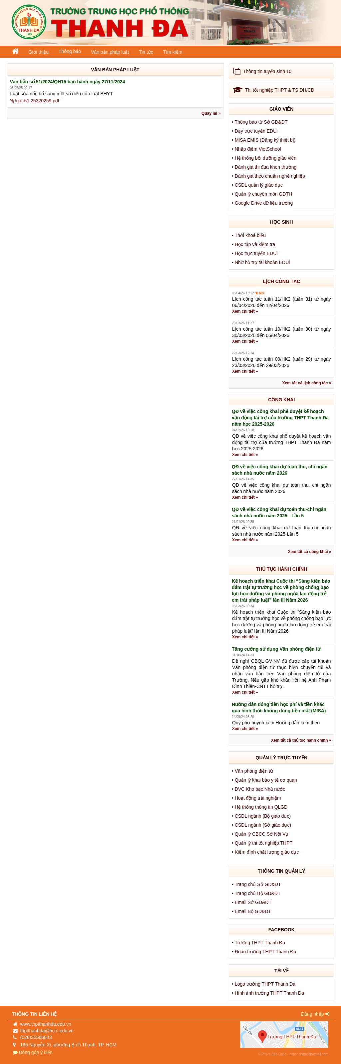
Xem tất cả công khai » (309, 551)
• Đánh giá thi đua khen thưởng (265, 167)
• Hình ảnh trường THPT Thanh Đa (268, 993)
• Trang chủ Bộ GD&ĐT (257, 893)
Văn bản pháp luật (110, 52)
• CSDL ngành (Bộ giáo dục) (262, 816)
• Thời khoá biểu (249, 235)
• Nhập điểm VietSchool (257, 149)
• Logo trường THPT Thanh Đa (264, 984)
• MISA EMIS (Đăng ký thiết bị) (264, 140)
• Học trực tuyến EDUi (255, 253)
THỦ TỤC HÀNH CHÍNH (281, 569)
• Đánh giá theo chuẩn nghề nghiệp (269, 176)
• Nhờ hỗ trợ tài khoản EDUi (261, 262)
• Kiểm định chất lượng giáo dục (266, 852)
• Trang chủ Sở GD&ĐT (257, 884)
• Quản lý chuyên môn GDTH (262, 194)
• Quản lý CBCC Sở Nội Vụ (261, 834)
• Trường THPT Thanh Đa (259, 942)
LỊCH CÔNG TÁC (281, 281)
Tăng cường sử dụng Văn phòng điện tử (276, 649)
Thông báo (70, 51)
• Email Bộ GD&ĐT (252, 911)
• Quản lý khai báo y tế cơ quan (265, 780)
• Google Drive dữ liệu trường (263, 203)
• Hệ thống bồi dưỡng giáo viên (265, 158)
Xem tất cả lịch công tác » (306, 383)
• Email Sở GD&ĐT (252, 902)
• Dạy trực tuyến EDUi (255, 131)
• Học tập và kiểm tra (254, 244)
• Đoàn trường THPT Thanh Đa (264, 951)
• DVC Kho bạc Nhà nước (259, 789)
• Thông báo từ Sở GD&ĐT (260, 122)
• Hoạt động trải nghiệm (257, 798)
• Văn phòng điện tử (253, 771)
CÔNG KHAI (281, 399)
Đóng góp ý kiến (33, 1052)
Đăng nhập (315, 1014)
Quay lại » (210, 113)
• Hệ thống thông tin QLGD (260, 807)
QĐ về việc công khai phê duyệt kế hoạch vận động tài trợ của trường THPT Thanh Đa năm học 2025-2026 (280, 418)
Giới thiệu (39, 52)
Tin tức (146, 52)
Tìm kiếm (172, 52)
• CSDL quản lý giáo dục (258, 185)
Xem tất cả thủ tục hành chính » (301, 740)
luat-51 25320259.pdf (34, 100)
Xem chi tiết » (245, 311)
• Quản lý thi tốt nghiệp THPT (263, 843)
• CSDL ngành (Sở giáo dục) (262, 825)
